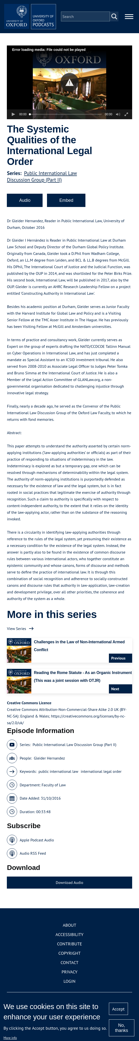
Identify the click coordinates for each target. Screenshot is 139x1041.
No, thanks (121, 1028)
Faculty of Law (54, 788)
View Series (16, 631)
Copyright (69, 956)
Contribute (69, 947)
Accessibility (69, 938)
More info (10, 1038)
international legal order (101, 774)
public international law (58, 774)
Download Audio (69, 885)
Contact (70, 966)
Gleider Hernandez (49, 761)
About (69, 928)
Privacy (69, 975)
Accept (118, 1009)
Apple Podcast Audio (37, 843)
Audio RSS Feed (33, 856)
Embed (66, 203)
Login (70, 984)
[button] (69, 85)
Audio (24, 203)
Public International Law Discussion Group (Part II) (42, 180)
